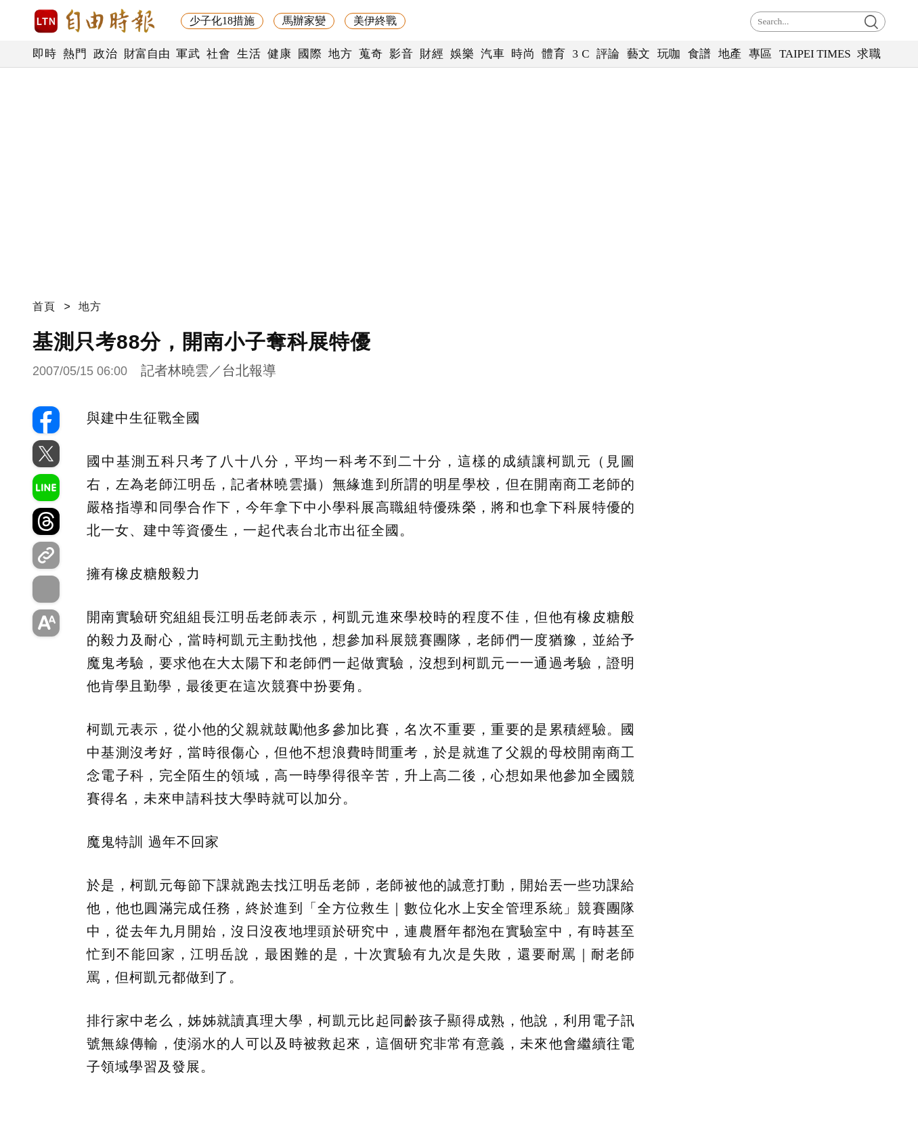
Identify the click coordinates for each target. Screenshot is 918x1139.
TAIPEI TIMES (814, 53)
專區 (760, 53)
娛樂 (462, 53)
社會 (218, 53)
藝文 (639, 53)
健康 (279, 53)
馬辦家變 (304, 20)
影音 (401, 53)
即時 (44, 53)
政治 (105, 53)
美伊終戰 (375, 20)
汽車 (492, 53)
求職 (869, 53)
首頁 (44, 306)
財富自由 (146, 53)
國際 (310, 53)
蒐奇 (371, 53)
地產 (730, 53)
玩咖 (669, 53)
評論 (608, 53)
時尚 (523, 53)
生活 (249, 53)
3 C (581, 53)
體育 (553, 53)
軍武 (188, 53)
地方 (340, 53)
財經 (431, 53)
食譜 (700, 53)
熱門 (75, 53)
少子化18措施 (222, 20)
